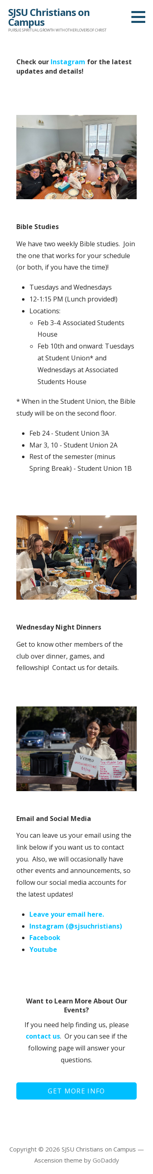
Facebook (44, 937)
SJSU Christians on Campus (49, 17)
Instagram (68, 61)
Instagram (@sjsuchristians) (75, 926)
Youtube (43, 949)
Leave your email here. (66, 914)
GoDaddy (106, 1160)
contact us (43, 1036)
